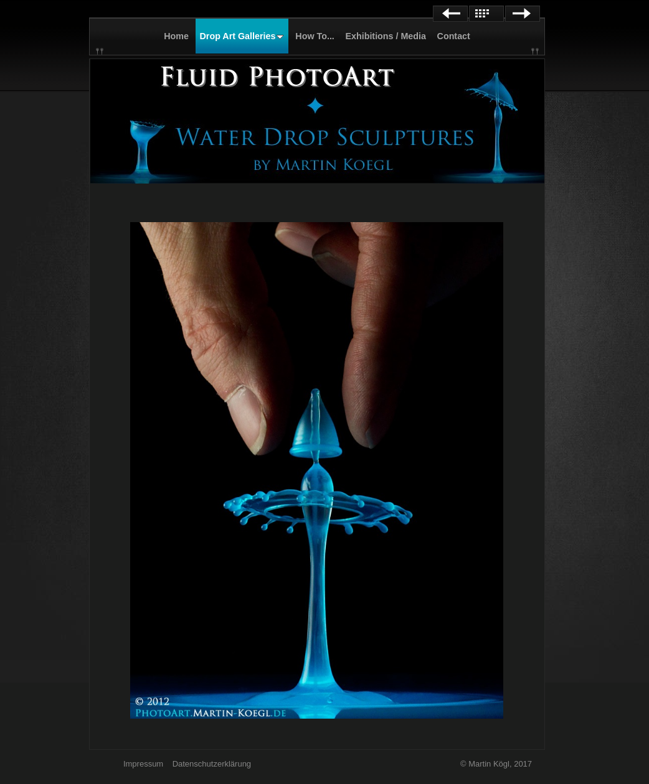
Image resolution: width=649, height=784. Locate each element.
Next (522, 14)
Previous (450, 14)
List (486, 14)
